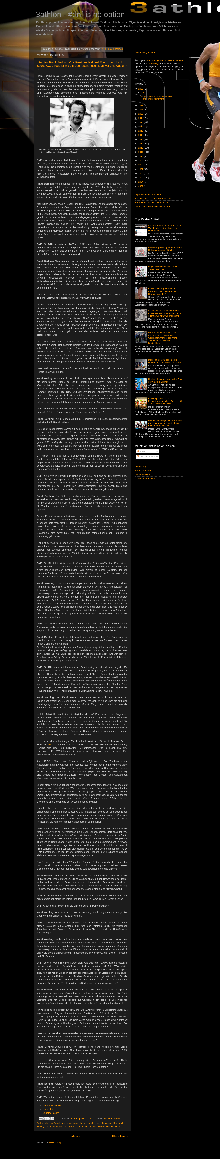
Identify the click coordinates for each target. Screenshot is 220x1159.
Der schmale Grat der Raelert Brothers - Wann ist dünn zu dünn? (165, 361)
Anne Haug (59, 1123)
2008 (141, 165)
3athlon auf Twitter (144, 470)
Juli (143, 92)
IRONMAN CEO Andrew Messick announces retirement (156, 97)
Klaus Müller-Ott (58, 1126)
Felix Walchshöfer (108, 1123)
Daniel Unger (72, 1123)
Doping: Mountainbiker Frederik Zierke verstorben (163, 268)
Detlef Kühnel (86, 1123)
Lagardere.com (51, 1113)
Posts (141, 451)
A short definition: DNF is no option (152, 202)
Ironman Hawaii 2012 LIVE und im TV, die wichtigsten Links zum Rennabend (164, 228)
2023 (141, 89)
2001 (141, 186)
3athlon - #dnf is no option (80, 14)
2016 (141, 131)
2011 (141, 152)
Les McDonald (85, 1126)
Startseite (74, 1136)
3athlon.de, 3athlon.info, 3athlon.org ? (153, 206)
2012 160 (52, 744)
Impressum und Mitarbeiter (148, 194)
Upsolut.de (48, 1109)
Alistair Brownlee (111, 1118)
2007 (141, 169)
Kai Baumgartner (155, 60)
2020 (141, 114)
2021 (141, 109)
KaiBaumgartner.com (145, 478)
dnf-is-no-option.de (174, 60)
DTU (96, 1123)
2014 (141, 139)
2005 (141, 177)
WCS (117, 1126)
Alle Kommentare (146, 456)
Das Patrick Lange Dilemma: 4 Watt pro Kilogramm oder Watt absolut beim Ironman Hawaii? (165, 423)
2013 (141, 143)
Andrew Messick (45, 1123)
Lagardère (72, 1126)
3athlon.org (152, 63)
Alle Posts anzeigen (112, 49)
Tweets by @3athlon (145, 52)
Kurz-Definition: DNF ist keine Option (153, 198)
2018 (141, 122)
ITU (47, 1126)
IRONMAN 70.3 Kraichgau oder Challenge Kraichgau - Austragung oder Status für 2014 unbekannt (164, 313)
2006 (141, 173)
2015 (141, 135)
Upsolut (110, 1126)
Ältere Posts (119, 1136)
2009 (141, 160)
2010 (141, 156)
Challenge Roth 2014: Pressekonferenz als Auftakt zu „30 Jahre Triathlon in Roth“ (165, 401)
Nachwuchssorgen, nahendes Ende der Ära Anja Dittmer (165, 380)
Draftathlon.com (142, 474)
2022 (141, 105)
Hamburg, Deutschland (82, 1118)
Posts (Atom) (54, 1143)
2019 (141, 118)
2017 (141, 126)
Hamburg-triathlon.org (54, 1105)
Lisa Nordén (99, 1126)
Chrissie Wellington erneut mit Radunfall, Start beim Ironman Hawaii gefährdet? (162, 291)
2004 (141, 182)
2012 (141, 148)
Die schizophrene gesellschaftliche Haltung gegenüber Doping (165, 248)
